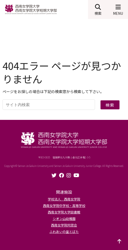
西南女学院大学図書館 (64, 212)
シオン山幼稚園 (64, 218)
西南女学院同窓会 (64, 225)
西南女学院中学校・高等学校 (64, 205)
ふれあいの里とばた (64, 231)
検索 (110, 105)
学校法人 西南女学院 (64, 199)
